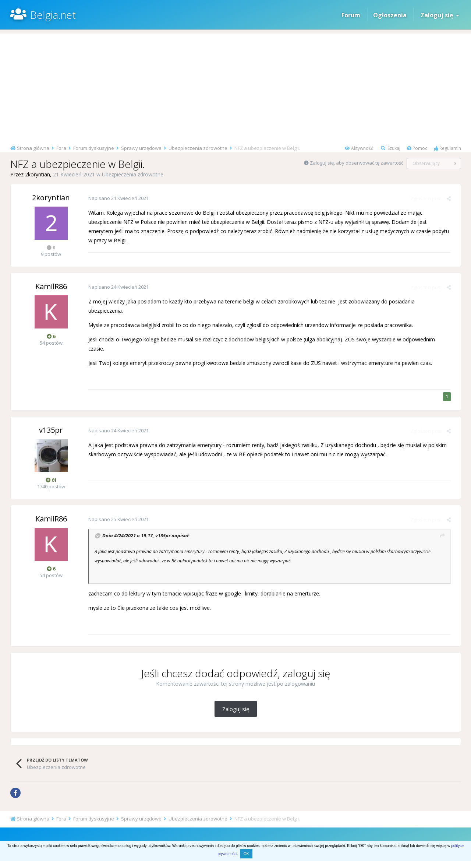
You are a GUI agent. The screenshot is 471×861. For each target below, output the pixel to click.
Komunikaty (271, 835)
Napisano (118, 198)
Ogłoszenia (390, 15)
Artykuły (185, 835)
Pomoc (417, 148)
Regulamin (447, 148)
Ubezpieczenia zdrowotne (132, 174)
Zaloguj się (440, 15)
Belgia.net (53, 15)
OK (246, 854)
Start (144, 835)
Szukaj (390, 148)
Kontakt (324, 835)
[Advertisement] (235, 85)
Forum (350, 15)
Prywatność (240, 835)
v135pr (162, 526)
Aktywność (359, 148)
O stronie (299, 835)
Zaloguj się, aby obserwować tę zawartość (356, 162)
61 (51, 470)
